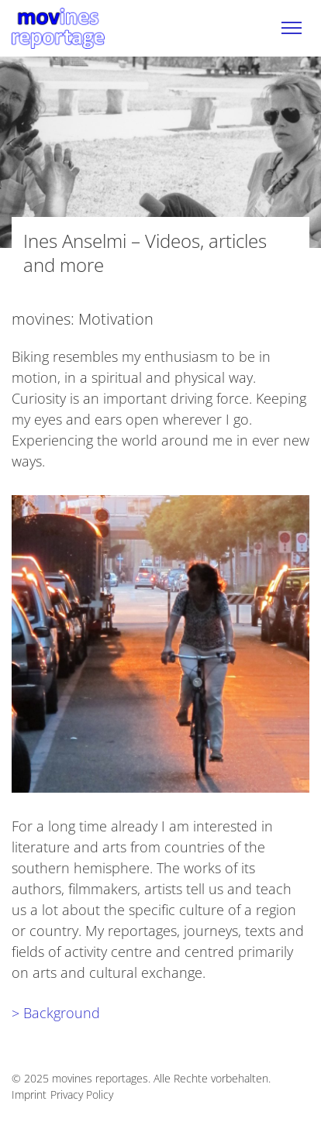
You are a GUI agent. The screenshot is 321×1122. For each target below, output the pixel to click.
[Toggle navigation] (291, 28)
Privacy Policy (81, 1094)
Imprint (29, 1094)
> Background (56, 1012)
